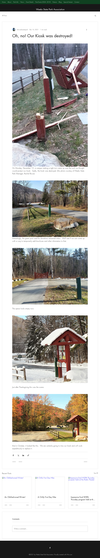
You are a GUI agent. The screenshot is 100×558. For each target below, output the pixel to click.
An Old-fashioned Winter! (15, 497)
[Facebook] (50, 548)
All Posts (4, 15)
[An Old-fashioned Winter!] (17, 485)
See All (96, 473)
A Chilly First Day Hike (47, 497)
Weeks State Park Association (50, 9)
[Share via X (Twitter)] (18, 455)
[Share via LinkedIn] (23, 455)
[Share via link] (28, 455)
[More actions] (86, 29)
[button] (95, 15)
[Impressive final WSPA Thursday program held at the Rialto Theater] (83, 485)
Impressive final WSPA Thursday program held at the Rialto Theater (82, 498)
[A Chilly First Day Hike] (50, 485)
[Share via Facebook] (13, 455)
